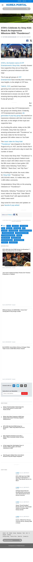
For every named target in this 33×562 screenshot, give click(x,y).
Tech (24, 533)
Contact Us (25, 536)
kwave (8, 225)
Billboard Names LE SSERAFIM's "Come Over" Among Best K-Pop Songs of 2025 (15, 310)
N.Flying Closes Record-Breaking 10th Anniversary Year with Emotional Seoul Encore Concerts (23, 493)
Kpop (3, 228)
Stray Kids (6, 175)
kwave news (15, 225)
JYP (24, 228)
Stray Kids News (5, 237)
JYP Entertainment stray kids (8, 235)
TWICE (3, 86)
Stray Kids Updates (16, 237)
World (10, 533)
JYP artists (4, 230)
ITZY (8, 86)
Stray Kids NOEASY (19, 239)
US (7, 533)
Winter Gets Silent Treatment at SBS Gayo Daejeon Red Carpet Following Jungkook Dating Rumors (13, 418)
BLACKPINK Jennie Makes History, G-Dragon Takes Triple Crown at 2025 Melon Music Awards (16, 347)
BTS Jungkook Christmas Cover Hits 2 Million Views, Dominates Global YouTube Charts (13, 437)
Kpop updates (17, 228)
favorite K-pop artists (11, 205)
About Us (20, 536)
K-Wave (9, 534)
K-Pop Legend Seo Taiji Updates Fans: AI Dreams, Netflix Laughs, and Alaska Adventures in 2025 (13, 447)
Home (4, 533)
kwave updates (24, 225)
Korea (14, 533)
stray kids (19, 235)
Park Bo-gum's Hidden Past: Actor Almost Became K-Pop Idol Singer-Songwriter (13, 455)
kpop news (9, 228)
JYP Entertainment (13, 230)
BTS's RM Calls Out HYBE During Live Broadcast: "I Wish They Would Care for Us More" (16, 250)
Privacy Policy (6, 536)
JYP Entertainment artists (25, 230)
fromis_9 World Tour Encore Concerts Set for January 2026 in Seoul (24, 521)
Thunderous (4, 242)
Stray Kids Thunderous (7, 239)
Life (27, 533)
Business (19, 533)
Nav (2, 5)
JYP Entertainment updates (22, 232)
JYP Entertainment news (8, 232)
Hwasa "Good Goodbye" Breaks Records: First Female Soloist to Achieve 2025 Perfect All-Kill (13, 408)
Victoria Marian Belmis (9, 37)
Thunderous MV (13, 242)
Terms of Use (13, 536)
